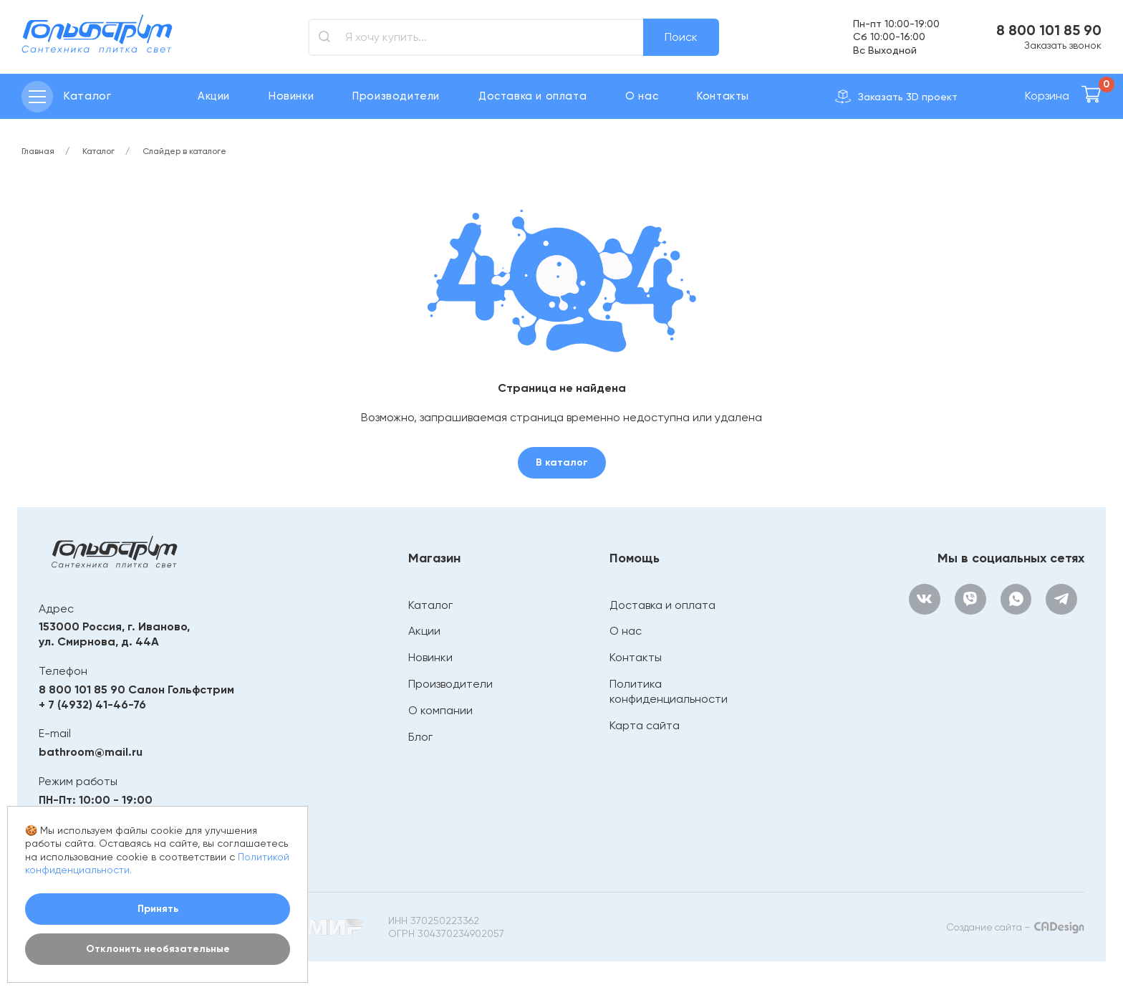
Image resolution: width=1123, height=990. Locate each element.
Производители (396, 96)
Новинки (291, 96)
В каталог (562, 462)
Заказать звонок (1063, 45)
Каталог (430, 605)
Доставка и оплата (532, 96)
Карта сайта (644, 725)
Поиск (681, 37)
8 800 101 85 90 (1049, 30)
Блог (420, 737)
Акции (214, 96)
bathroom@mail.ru (91, 752)
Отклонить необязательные (158, 949)
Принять (158, 909)
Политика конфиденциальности (668, 691)
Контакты (723, 96)
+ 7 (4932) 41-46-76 (92, 704)
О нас (641, 96)
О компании (440, 710)
